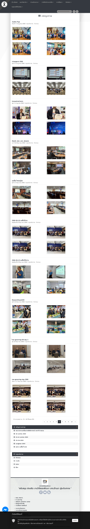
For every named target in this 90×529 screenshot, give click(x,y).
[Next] (75, 421)
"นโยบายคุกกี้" (49, 523)
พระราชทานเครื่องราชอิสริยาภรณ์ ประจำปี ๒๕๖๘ (28, 431)
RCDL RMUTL (19, 498)
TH (74, 11)
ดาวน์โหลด (59, 2)
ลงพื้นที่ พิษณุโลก (17, 181)
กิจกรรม (17, 458)
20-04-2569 (18, 440)
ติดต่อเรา (69, 2)
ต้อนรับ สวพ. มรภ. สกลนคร (20, 141)
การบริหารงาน (35, 2)
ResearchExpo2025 (18, 300)
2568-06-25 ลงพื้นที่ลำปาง (20, 260)
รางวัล (16, 461)
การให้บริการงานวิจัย (48, 2)
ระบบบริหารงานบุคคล (21, 510)
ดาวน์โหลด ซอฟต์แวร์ (21, 506)
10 (72, 421)
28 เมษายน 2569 (19, 434)
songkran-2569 (19, 444)
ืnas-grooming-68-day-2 (20, 340)
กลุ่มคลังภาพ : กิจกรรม (32, 24)
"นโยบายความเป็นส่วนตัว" (36, 523)
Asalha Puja (16, 22)
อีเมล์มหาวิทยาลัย (20, 504)
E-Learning (19, 500)
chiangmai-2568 (17, 61)
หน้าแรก (15, 2)
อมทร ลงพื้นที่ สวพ (20, 447)
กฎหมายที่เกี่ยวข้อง (17, 7)
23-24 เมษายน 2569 (20, 437)
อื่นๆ (15, 467)
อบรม (16, 464)
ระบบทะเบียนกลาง (20, 508)
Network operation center (23, 502)
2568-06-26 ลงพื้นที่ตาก (19, 220)
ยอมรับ (75, 520)
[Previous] (44, 421)
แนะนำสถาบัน (24, 2)
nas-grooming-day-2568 (20, 379)
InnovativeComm (17, 101)
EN (77, 11)
